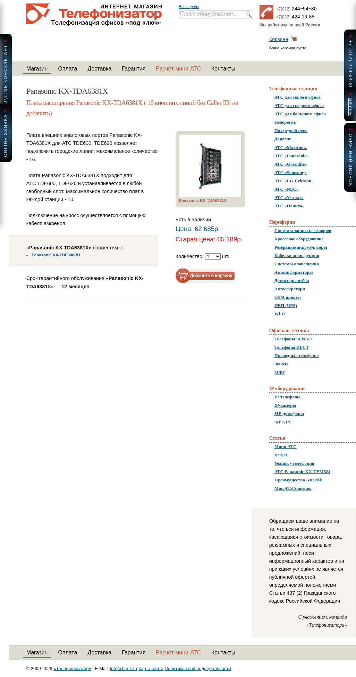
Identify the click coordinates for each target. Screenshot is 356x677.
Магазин (37, 69)
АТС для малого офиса (297, 97)
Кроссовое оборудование (299, 238)
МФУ (280, 372)
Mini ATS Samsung (293, 488)
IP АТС (281, 454)
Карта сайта (150, 668)
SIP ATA (282, 421)
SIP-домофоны (289, 413)
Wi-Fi (280, 313)
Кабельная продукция (296, 255)
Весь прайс (189, 7)
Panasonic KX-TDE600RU (56, 255)
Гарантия (133, 69)
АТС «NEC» (286, 189)
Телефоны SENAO (293, 338)
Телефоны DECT (291, 347)
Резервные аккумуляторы (300, 247)
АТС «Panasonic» (291, 155)
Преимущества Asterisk (298, 479)
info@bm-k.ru (123, 668)
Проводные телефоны (296, 355)
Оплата (67, 69)
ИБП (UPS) (285, 305)
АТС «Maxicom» (290, 147)
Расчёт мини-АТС (178, 69)
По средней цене (290, 130)
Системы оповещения (296, 263)
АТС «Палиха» (289, 205)
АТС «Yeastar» (289, 197)
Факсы (281, 363)
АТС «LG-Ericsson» (294, 180)
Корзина (278, 39)
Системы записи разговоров (302, 230)
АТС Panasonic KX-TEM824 (302, 471)
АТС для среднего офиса (299, 105)
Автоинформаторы (293, 272)
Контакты (223, 69)
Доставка (99, 69)
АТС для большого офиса (300, 113)
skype (350, 107)
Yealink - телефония (294, 463)
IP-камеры (285, 405)
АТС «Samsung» (290, 172)
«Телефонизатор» (72, 668)
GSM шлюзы (287, 297)
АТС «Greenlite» (290, 164)
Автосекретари (289, 288)
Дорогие (282, 138)
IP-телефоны (287, 396)
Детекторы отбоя (291, 280)
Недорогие (285, 122)
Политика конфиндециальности (198, 668)
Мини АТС (285, 446)
